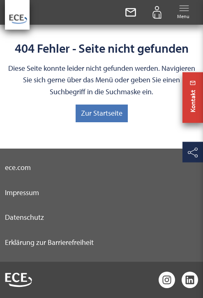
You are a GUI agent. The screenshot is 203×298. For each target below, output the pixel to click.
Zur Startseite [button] (101, 113)
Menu (183, 11)
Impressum (22, 192)
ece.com (18, 167)
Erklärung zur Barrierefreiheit (49, 242)
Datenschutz (24, 217)
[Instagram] (167, 280)
